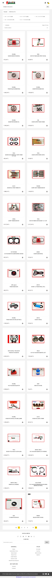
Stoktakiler (7, 25)
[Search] (26, 6)
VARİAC (38, 515)
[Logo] (10, 2)
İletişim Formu (13, 554)
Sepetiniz (38, 554)
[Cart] (48, 2)
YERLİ (14, 153)
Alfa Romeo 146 (12, 11)
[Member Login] (45, 2)
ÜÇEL (14, 515)
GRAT (38, 383)
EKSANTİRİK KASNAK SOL (13, 121)
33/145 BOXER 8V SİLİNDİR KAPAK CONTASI (13, 253)
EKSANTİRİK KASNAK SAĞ (38, 89)
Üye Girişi (38, 551)
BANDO (38, 252)
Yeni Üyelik (38, 549)
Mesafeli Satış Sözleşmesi (14, 560)
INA (38, 120)
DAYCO (38, 285)
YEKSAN (38, 186)
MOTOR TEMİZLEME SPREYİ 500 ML (38, 56)
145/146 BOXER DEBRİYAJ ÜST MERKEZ (38, 451)
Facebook (14, 566)
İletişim (13, 549)
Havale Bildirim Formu (14, 551)
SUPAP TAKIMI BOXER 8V (13, 220)
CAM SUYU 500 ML (38, 385)
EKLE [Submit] (47, 542)
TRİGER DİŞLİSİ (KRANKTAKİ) (14, 89)
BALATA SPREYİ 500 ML (38, 517)
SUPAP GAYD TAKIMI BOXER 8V (38, 187)
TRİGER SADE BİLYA (14, 286)
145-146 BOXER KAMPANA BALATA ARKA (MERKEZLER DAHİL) (38, 485)
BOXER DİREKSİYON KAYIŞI (14, 56)
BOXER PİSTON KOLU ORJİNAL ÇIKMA (14, 418)
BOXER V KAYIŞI (38, 319)
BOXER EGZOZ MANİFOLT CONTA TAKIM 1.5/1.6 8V (13, 155)
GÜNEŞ (13, 219)
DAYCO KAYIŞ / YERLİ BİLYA (14, 350)
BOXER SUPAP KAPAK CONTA (38, 154)
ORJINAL (14, 54)
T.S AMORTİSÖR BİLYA (14, 517)
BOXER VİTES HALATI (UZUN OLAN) (13, 451)
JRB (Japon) (14, 285)
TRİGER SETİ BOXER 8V (14, 352)
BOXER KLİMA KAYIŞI (38, 253)
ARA (47, 6)
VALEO (38, 350)
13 (33, 527)
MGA (38, 54)
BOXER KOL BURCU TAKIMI (38, 418)
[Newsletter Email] (26, 542)
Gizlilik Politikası (14, 556)
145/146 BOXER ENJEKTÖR (14, 385)
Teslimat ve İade (14, 558)
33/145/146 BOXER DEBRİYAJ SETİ (38, 352)
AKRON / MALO (38, 449)
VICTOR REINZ (14, 252)
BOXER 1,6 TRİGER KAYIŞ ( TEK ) (38, 286)
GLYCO (13, 186)
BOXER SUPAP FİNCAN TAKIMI (38, 121)
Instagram (14, 568)
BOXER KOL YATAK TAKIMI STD (13, 187)
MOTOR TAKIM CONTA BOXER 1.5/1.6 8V (38, 220)
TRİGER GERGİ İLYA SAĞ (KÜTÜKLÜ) (13, 319)
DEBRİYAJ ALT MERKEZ (14, 484)
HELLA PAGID (38, 482)
